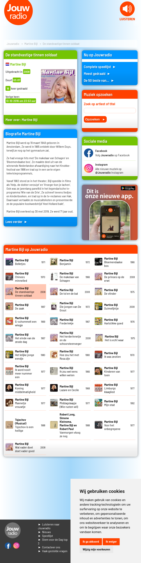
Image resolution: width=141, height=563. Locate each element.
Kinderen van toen (112, 371)
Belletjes (22, 261)
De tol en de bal (69, 291)
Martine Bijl (31, 43)
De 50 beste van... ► (99, 80)
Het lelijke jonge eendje (24, 354)
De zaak (22, 306)
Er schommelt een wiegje (26, 321)
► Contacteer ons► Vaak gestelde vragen (52, 549)
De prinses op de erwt (114, 276)
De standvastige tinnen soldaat (24, 291)
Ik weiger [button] (111, 541)
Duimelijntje (111, 306)
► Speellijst (45, 535)
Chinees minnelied (22, 276)
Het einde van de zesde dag (25, 338)
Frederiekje (67, 321)
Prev (5, 23)
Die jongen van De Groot (70, 306)
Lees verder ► (17, 221)
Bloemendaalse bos (113, 262)
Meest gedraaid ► (97, 73)
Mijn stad (111, 403)
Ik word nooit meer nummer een (23, 371)
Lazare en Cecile (69, 388)
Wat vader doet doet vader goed (24, 447)
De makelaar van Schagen (69, 276)
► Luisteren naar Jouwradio (48, 526)
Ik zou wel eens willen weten (69, 371)
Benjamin (66, 261)
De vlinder (111, 291)
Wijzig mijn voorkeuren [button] (96, 549)
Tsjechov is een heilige (24, 425)
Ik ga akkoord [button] (91, 541)
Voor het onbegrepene (112, 425)
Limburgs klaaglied (111, 388)
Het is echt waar (114, 338)
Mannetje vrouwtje (22, 403)
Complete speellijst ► (100, 66)
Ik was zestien (112, 354)
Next (136, 23)
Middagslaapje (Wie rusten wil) (69, 403)
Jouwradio (13, 43)
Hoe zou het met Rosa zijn (69, 354)
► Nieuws (44, 532)
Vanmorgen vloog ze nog (70, 425)
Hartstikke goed (113, 321)
